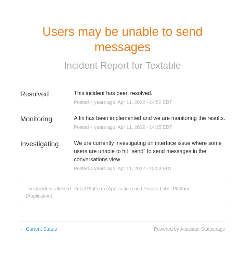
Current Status (38, 229)
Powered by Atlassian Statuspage (189, 229)
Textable (163, 65)
